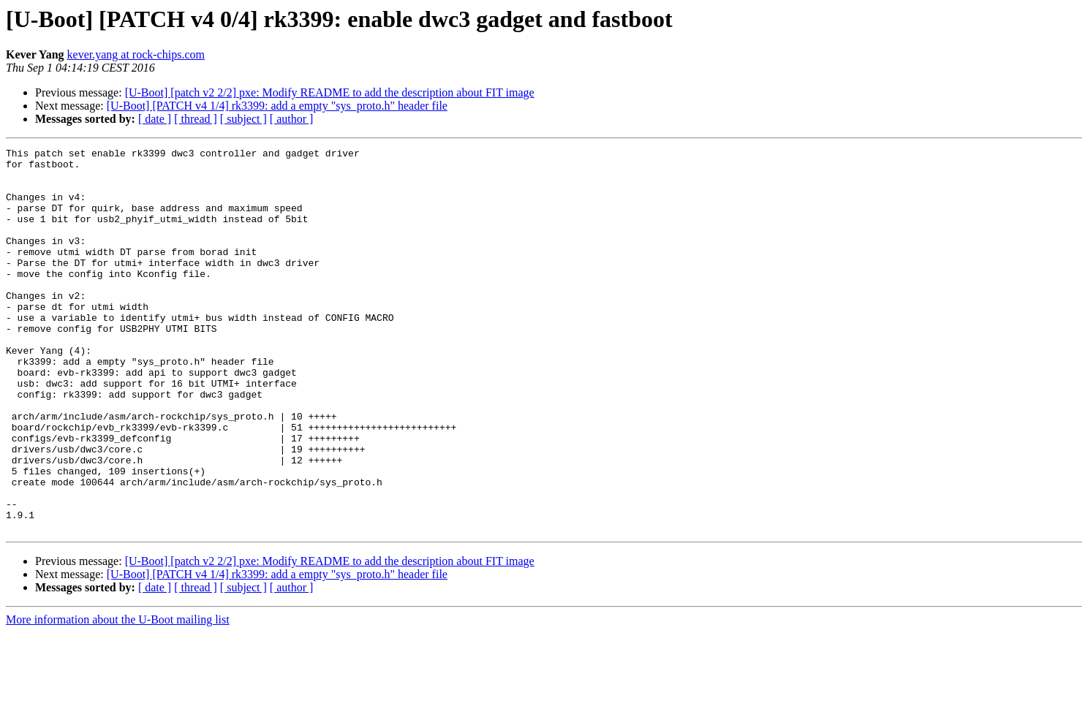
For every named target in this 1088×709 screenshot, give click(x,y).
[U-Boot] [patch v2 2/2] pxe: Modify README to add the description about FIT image (329, 92)
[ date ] (154, 119)
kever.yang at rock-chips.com (136, 54)
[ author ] (292, 119)
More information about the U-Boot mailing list (118, 696)
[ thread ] (195, 119)
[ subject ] (243, 119)
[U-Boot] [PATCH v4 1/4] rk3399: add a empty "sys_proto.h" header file (277, 105)
